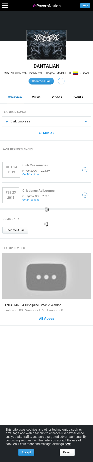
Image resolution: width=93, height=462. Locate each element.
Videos (57, 97)
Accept (26, 452)
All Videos (46, 319)
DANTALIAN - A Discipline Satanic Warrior (31, 305)
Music (36, 97)
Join (85, 5)
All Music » (46, 133)
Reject (67, 452)
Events (78, 97)
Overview (15, 97)
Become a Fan (41, 81)
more (86, 73)
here (68, 444)
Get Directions (30, 174)
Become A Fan (15, 230)
